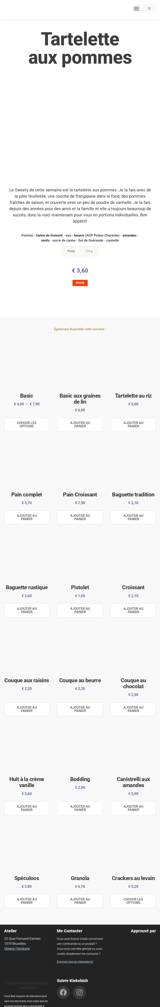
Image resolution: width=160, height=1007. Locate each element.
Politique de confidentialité (59, 1002)
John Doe (147, 1002)
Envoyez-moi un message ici (75, 941)
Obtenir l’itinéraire (17, 929)
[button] (136, 8)
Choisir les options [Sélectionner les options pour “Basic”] (27, 423)
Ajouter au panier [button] (80, 423)
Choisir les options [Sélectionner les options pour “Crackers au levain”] (133, 883)
